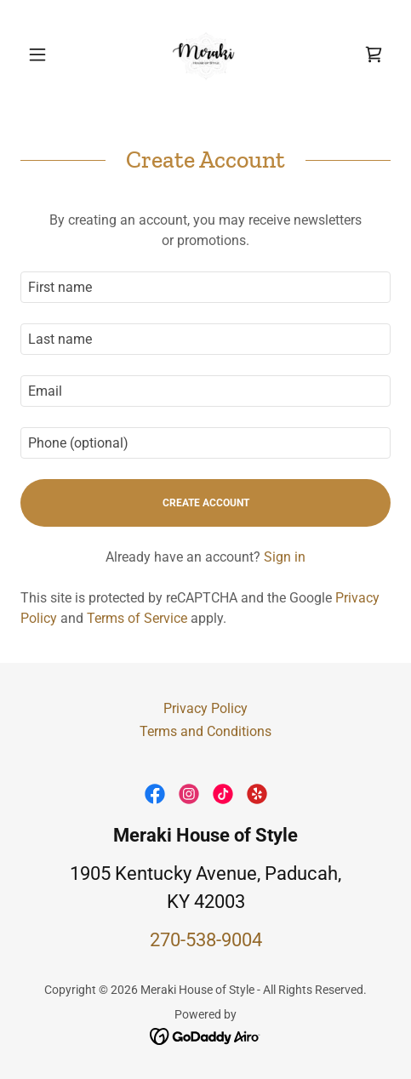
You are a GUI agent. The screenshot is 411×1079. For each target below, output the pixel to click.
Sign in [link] (284, 557)
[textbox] (205, 287)
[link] (205, 54)
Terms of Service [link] (137, 618)
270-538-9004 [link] (206, 940)
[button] (48, 54)
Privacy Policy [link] (205, 708)
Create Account (206, 503)
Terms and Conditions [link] (205, 731)
